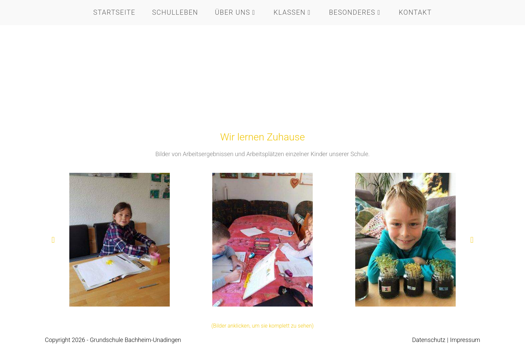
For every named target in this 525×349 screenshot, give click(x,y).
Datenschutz (428, 339)
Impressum (465, 339)
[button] (53, 240)
